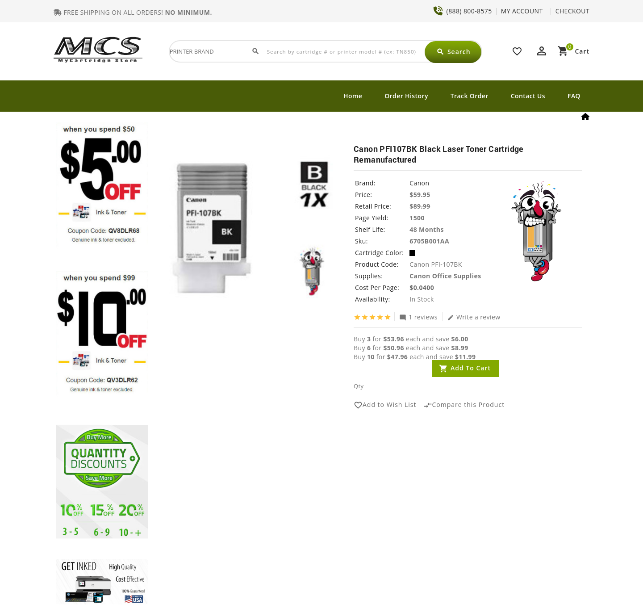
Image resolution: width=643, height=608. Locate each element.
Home (352, 96)
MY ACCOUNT (522, 11)
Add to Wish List (385, 405)
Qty (358, 386)
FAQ (574, 96)
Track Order (470, 96)
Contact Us (528, 96)
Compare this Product (464, 405)
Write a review (474, 317)
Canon (419, 183)
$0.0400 (421, 287)
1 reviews (418, 317)
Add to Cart (471, 368)
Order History (406, 96)
